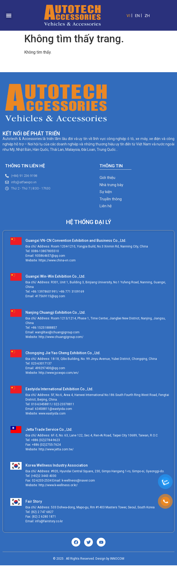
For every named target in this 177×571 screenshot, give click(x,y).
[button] (9, 15)
